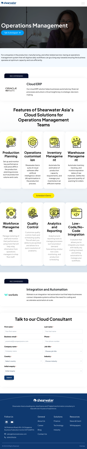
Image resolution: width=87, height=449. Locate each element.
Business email (10, 337)
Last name (48, 327)
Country (8, 356)
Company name (11, 347)
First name (9, 327)
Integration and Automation (47, 289)
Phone (47, 337)
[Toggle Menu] (83, 3)
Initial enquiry (10, 366)
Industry (48, 356)
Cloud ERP (34, 84)
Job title (48, 347)
